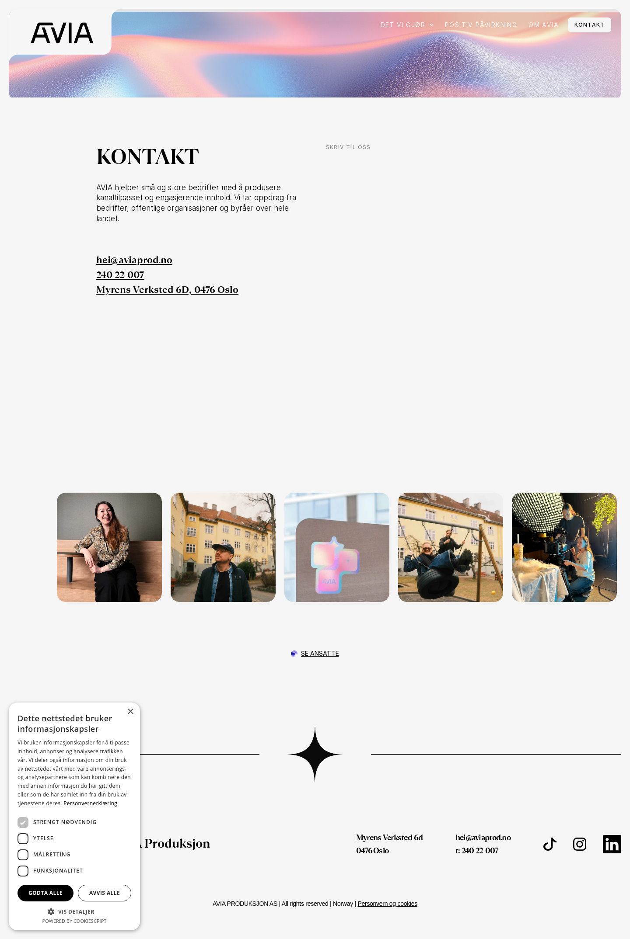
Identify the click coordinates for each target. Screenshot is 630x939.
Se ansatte (320, 653)
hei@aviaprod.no (134, 260)
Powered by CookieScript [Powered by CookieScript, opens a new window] (74, 921)
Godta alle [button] (45, 893)
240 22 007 (120, 275)
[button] (74, 911)
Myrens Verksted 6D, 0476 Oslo (167, 289)
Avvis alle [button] (104, 893)
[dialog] (74, 816)
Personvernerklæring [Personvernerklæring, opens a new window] (90, 803)
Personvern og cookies (387, 903)
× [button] (130, 712)
